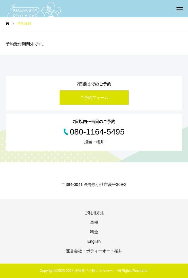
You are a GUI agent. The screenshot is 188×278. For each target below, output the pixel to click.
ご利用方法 (94, 212)
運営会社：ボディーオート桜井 (94, 251)
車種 (94, 222)
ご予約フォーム (94, 97)
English (94, 241)
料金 (94, 232)
